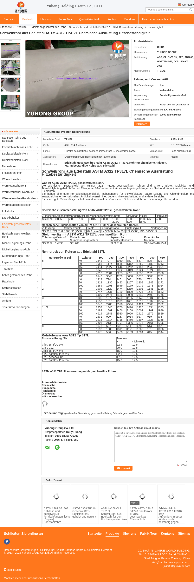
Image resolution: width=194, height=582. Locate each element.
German (187, 4)
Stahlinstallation (11, 287)
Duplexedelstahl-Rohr (15, 153)
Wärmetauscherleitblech (16, 204)
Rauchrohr (8, 281)
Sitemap (184, 533)
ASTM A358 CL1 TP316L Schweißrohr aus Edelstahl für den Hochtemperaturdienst (113, 514)
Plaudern (129, 19)
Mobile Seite (13, 569)
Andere (6, 300)
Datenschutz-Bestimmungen (21, 550)
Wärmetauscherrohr (14, 185)
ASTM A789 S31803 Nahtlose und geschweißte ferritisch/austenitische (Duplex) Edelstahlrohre (56, 515)
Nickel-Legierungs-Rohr (16, 243)
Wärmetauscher (11, 179)
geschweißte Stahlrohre (76, 413)
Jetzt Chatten (52, 578)
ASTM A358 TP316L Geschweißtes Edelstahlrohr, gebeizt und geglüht (84, 512)
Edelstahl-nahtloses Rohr (17, 147)
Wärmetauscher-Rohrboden (19, 198)
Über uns (45, 19)
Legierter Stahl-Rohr (14, 262)
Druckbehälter (10, 217)
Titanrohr (7, 268)
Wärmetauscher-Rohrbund (18, 192)
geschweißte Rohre (101, 413)
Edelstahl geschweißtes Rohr (48, 27)
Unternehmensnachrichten (158, 19)
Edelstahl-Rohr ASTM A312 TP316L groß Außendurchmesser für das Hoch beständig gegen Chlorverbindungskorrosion (171, 516)
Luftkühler (8, 211)
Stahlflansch (9, 294)
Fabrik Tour (65, 19)
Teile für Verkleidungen (16, 307)
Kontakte (167, 533)
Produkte (27, 19)
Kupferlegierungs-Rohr (15, 255)
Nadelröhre (9, 166)
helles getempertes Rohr (17, 275)
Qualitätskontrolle (89, 19)
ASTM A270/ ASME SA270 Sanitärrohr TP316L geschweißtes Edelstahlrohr (141, 514)
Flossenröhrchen (12, 172)
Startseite (9, 19)
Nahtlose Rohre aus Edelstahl (14, 139)
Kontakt (112, 19)
